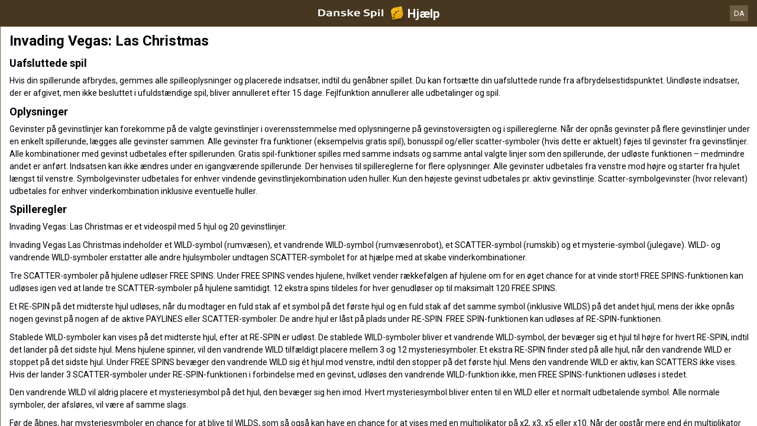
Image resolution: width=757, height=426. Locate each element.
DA (739, 13)
